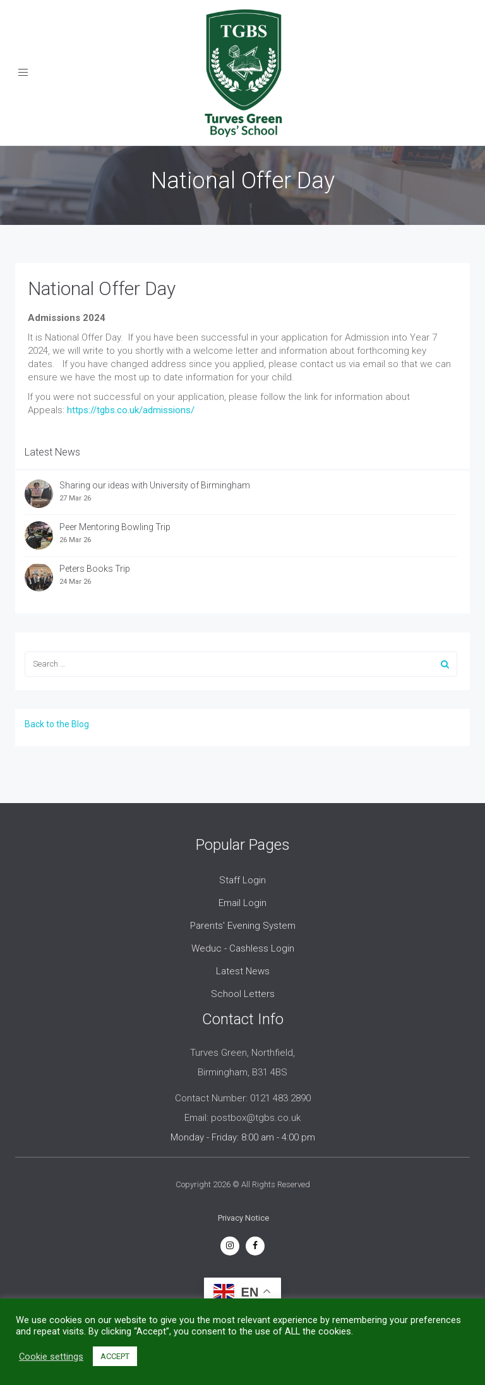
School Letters (243, 994)
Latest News (243, 971)
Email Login (242, 903)
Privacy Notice (243, 1218)
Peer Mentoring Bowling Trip (115, 527)
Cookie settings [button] (51, 1356)
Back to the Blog (57, 724)
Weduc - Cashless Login (242, 948)
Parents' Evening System (243, 925)
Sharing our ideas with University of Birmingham (154, 485)
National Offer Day (102, 288)
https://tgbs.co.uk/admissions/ (131, 410)
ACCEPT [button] (114, 1356)
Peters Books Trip (94, 569)
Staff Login (242, 880)
